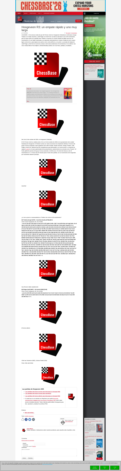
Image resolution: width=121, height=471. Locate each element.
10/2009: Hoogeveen (29, 416)
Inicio (25, 13)
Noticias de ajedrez (34, 21)
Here (104, 463)
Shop (19, 13)
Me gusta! (68, 33)
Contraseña (25, 444)
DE (62, 21)
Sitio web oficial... (29, 412)
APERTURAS (33, 13)
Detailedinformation (95, 468)
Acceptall (114, 468)
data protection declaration (47, 464)
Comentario (24, 447)
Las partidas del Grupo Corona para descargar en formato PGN (42, 391)
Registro (34, 446)
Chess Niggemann (69, 421)
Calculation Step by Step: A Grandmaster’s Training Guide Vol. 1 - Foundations (94, 67)
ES (65, 21)
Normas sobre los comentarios (28, 440)
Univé (27, 149)
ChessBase (30, 428)
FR (66, 21)
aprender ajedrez (49, 13)
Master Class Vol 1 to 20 (92, 449)
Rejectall (105, 468)
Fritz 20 (29, 88)
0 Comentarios (74, 33)
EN (63, 21)
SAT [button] (39, 13)
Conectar (96, 13)
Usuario (24, 443)
